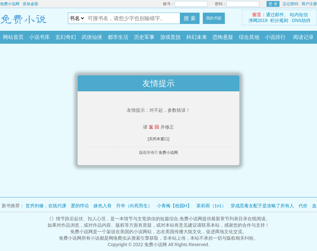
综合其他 (249, 37)
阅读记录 (303, 37)
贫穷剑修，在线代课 (46, 205)
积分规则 (279, 20)
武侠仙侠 (92, 37)
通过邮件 (275, 14)
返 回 (154, 127)
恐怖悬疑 (223, 37)
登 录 (272, 4)
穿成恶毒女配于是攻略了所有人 (262, 205)
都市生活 (118, 37)
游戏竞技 (170, 37)
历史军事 (144, 37)
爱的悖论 (80, 205)
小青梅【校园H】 (174, 205)
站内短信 (299, 14)
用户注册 (309, 4)
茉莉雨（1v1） (211, 205)
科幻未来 (196, 37)
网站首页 (13, 37)
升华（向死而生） (134, 205)
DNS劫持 (301, 20)
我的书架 (214, 18)
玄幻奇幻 (65, 37)
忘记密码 (290, 4)
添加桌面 (30, 4)
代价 (303, 205)
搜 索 (189, 18)
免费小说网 (9, 4)
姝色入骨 (102, 205)
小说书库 (39, 37)
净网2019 (258, 20)
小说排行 (275, 37)
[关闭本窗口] (158, 139)
